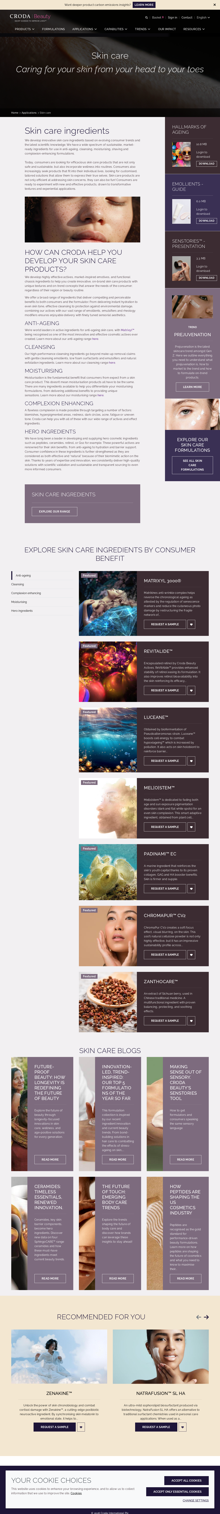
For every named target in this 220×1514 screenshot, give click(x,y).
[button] (24, 31)
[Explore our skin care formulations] (192, 414)
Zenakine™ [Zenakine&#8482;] (59, 1396)
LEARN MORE (144, 5)
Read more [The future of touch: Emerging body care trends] (117, 1278)
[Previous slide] (198, 1317)
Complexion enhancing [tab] (26, 593)
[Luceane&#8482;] (108, 740)
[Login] (191, 624)
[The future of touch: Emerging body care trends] (87, 1233)
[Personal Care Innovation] (32, 17)
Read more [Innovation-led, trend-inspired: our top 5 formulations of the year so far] (117, 1159)
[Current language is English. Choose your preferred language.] (202, 18)
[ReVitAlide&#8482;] (108, 672)
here (95, 339)
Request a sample (165, 624)
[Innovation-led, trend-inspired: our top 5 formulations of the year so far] (87, 1114)
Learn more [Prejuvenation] (192, 387)
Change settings (196, 1500)
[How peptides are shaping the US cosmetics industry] (155, 1233)
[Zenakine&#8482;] (59, 1360)
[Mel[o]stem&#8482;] (108, 808)
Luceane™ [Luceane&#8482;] (156, 717)
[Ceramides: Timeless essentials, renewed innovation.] (19, 1233)
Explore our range (54, 511)
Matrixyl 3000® (162, 580)
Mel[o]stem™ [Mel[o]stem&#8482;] (159, 787)
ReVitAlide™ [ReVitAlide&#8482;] (158, 651)
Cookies (76, 1493)
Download (206, 163)
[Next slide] (206, 1317)
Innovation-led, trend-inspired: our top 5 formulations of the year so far (117, 1082)
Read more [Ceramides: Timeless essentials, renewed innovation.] (50, 1278)
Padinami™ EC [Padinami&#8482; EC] (160, 853)
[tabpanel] (144, 801)
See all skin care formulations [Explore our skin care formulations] (192, 465)
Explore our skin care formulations (192, 445)
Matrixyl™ (127, 330)
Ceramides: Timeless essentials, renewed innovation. (48, 1197)
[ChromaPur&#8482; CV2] (108, 936)
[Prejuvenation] (192, 306)
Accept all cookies (187, 1480)
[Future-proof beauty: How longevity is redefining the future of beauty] (19, 1114)
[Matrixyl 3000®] (108, 603)
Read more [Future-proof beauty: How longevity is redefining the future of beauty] (50, 1159)
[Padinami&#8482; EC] (108, 872)
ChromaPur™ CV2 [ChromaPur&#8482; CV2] (165, 915)
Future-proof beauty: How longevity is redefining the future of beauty (49, 1082)
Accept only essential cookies (177, 1491)
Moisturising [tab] (19, 602)
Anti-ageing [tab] (23, 575)
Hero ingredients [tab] (22, 610)
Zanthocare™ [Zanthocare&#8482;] (161, 981)
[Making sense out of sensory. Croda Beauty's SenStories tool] (155, 1114)
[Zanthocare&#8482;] (108, 1002)
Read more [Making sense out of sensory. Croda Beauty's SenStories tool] (185, 1159)
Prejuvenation (192, 334)
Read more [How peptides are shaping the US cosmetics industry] (185, 1278)
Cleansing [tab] (17, 584)
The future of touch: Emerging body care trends (116, 1197)
